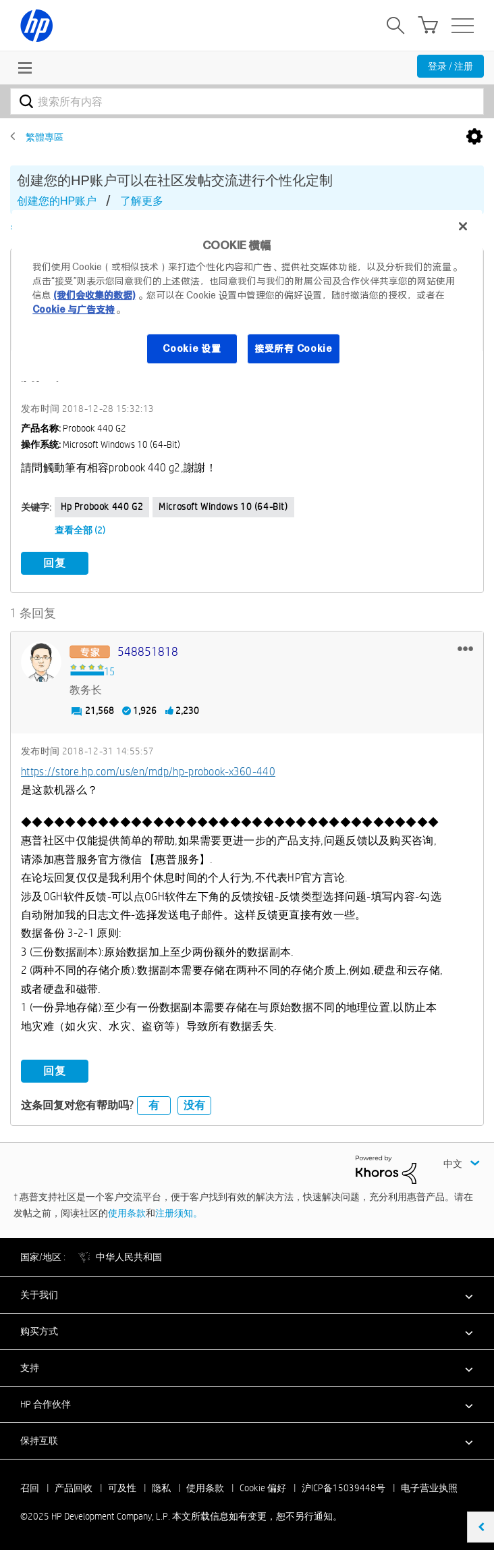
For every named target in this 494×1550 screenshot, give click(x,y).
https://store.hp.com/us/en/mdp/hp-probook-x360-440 (148, 771)
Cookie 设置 (192, 348)
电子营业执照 (429, 1487)
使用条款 (127, 1212)
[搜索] (247, 101)
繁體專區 (44, 137)
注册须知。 (178, 1212)
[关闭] (463, 226)
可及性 (122, 1487)
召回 (29, 1487)
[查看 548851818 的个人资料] (147, 651)
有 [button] (153, 1104)
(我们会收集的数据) (94, 295)
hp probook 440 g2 (102, 506)
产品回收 (73, 1487)
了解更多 (141, 201)
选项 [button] (474, 137)
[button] (465, 647)
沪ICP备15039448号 (343, 1487)
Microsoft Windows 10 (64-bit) (223, 506)
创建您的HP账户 (57, 201)
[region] (246, 295)
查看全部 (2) (80, 530)
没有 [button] (194, 1104)
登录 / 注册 (450, 66)
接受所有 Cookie (293, 348)
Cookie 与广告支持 (73, 309)
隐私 (161, 1487)
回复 (54, 563)
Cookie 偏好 (263, 1487)
